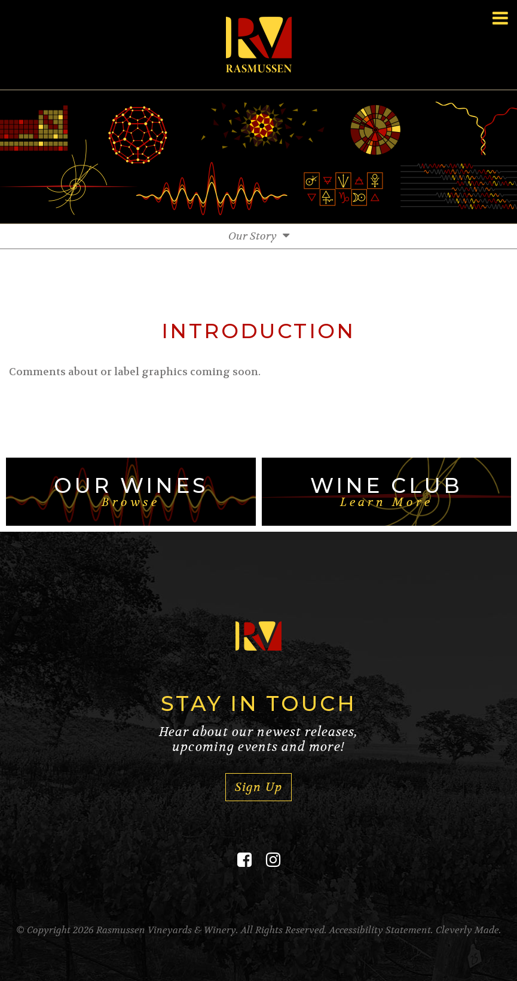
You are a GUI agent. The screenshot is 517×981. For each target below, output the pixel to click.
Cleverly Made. (468, 930)
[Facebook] (244, 860)
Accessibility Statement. (381, 930)
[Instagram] (273, 860)
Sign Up (258, 787)
